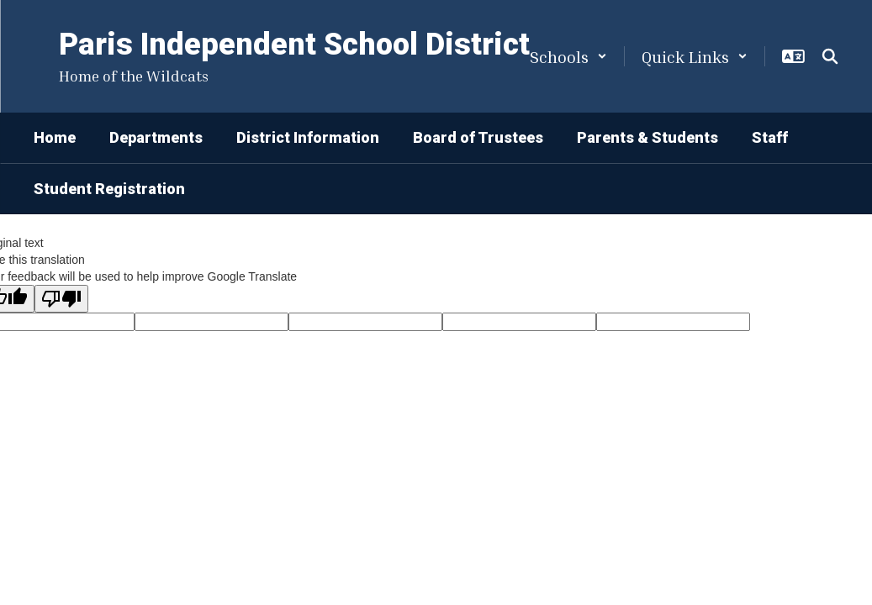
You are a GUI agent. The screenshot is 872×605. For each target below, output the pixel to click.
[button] (568, 56)
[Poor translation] (61, 299)
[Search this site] (830, 56)
